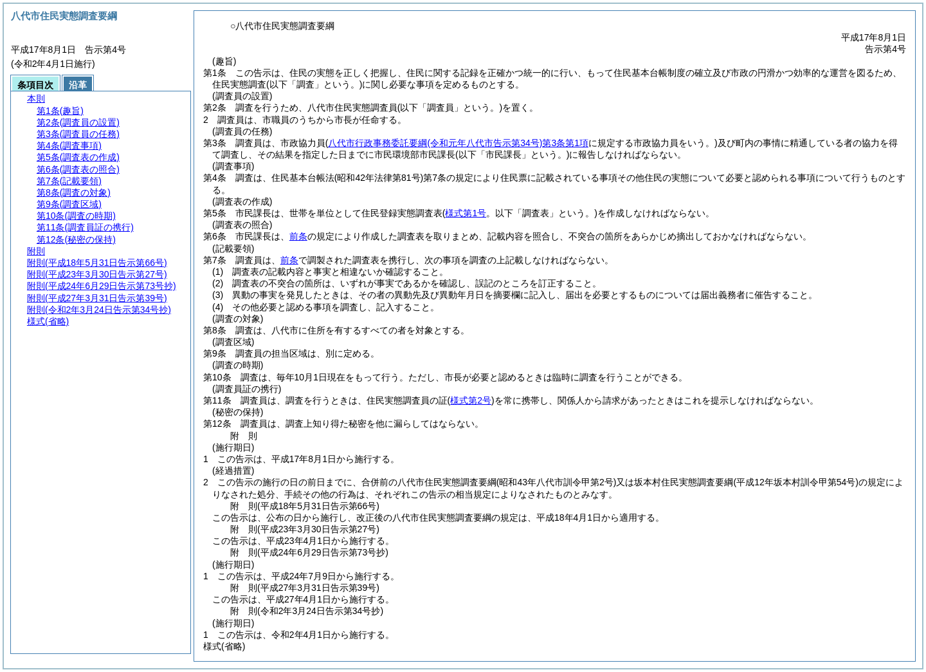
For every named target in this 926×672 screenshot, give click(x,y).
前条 (298, 236)
